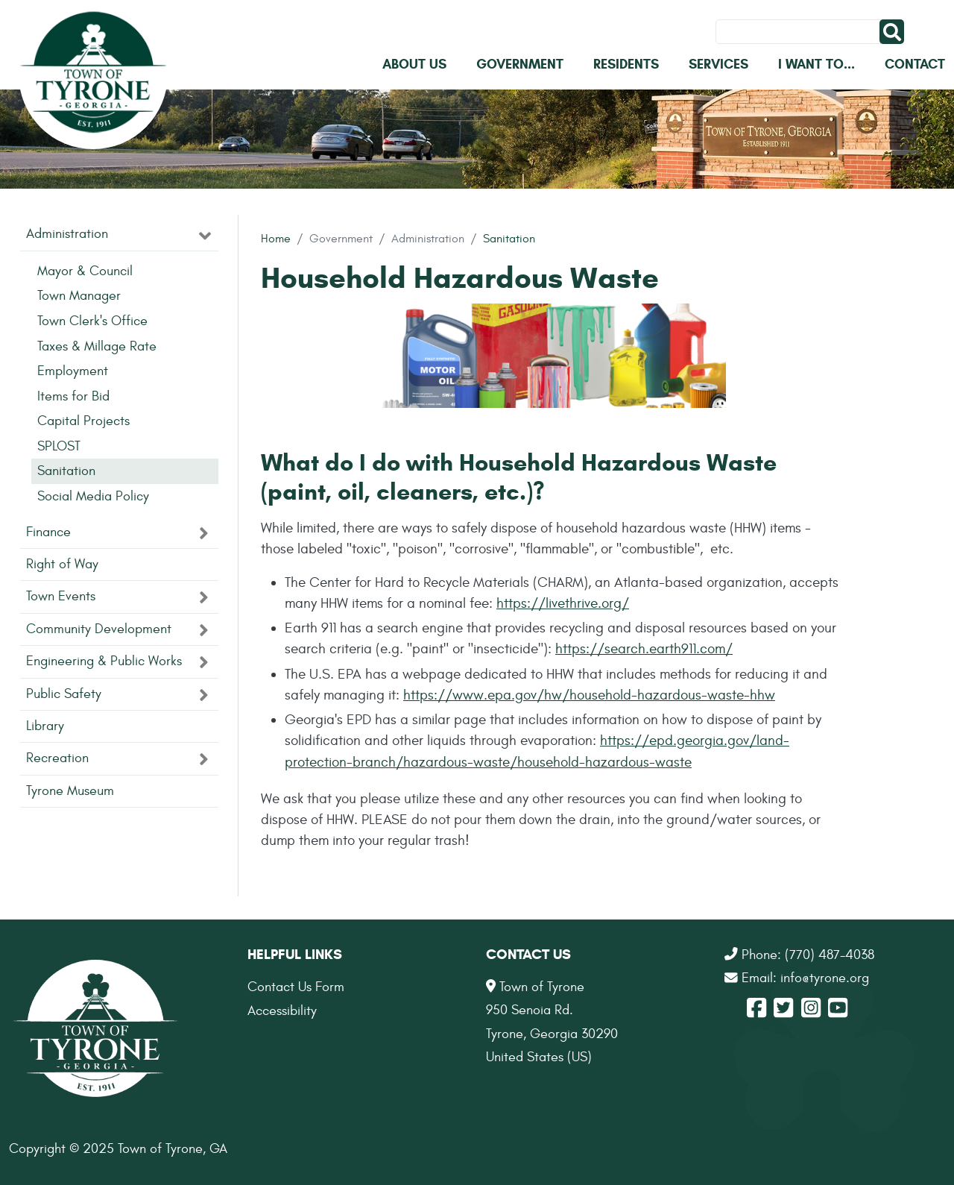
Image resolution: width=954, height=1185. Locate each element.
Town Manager (79, 296)
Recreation (57, 758)
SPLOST (58, 446)
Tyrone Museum (70, 791)
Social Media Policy (93, 496)
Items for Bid (73, 396)
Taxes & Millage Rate (97, 346)
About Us (414, 64)
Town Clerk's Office (92, 321)
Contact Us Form (295, 987)
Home (276, 238)
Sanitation (509, 238)
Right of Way (62, 564)
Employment (72, 371)
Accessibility (282, 1011)
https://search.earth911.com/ (644, 649)
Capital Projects (83, 421)
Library (45, 726)
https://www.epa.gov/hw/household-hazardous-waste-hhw (589, 695)
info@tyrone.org (824, 978)
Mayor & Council (85, 271)
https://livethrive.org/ (562, 603)
